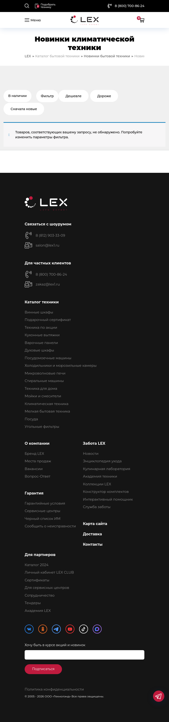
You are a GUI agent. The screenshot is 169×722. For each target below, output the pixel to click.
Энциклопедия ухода (102, 461)
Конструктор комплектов (106, 491)
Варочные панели (41, 342)
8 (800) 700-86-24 (129, 6)
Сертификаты (37, 580)
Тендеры (33, 603)
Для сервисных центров (47, 587)
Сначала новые (24, 109)
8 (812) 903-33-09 (50, 235)
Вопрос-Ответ (37, 476)
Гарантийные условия (45, 503)
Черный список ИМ (43, 518)
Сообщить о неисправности (50, 526)
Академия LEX (38, 610)
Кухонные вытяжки (42, 335)
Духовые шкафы (39, 350)
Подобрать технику (45, 6)
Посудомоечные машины (48, 358)
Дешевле (73, 96)
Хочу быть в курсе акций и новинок (55, 645)
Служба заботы (96, 507)
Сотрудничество (39, 595)
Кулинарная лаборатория (106, 469)
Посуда (31, 419)
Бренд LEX (34, 453)
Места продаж (38, 461)
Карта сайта (95, 523)
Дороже (104, 96)
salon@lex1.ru (47, 245)
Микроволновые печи (45, 373)
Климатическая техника (47, 404)
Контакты (93, 544)
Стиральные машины (44, 380)
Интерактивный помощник (108, 499)
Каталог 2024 (36, 565)
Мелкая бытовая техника (47, 411)
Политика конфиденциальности (54, 689)
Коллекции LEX (97, 484)
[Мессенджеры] (158, 696)
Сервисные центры (42, 511)
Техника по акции (41, 327)
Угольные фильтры (42, 426)
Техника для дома (41, 388)
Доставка (92, 534)
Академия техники (100, 476)
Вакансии (34, 469)
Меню (33, 20)
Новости (90, 453)
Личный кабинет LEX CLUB (49, 572)
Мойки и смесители (43, 396)
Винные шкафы (39, 312)
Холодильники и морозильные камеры (61, 365)
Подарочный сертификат (48, 319)
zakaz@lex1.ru (48, 284)
